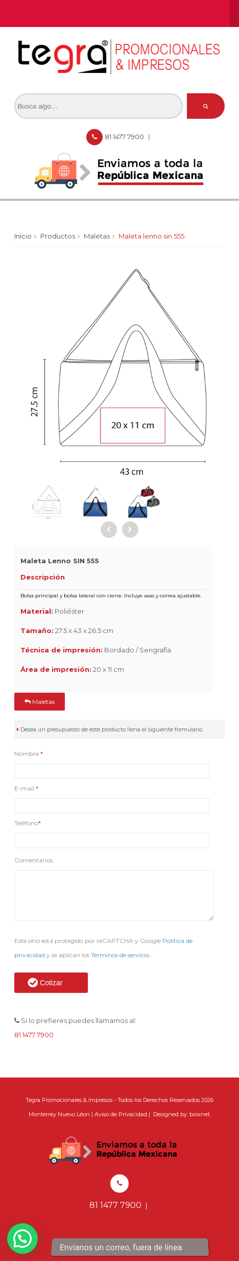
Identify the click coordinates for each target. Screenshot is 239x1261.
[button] (22, 1238)
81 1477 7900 (125, 137)
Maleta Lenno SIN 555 (151, 236)
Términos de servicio (121, 955)
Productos (57, 236)
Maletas (97, 236)
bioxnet (199, 1114)
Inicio (23, 236)
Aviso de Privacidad (120, 1114)
